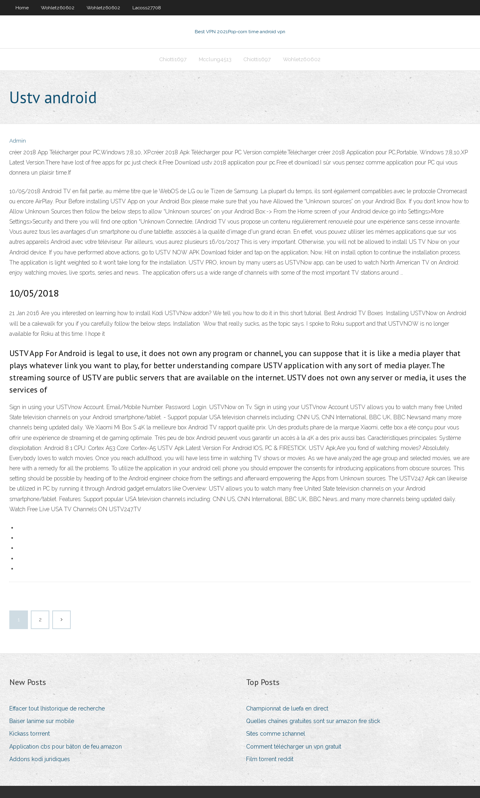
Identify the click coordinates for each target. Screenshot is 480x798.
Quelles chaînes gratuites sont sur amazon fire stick (313, 721)
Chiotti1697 (173, 59)
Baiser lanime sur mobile (41, 721)
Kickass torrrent (29, 733)
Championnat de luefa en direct (287, 708)
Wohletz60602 (57, 8)
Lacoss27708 (146, 8)
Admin (17, 141)
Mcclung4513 (215, 59)
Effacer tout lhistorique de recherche (57, 708)
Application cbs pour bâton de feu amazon (65, 746)
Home (22, 8)
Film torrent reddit (269, 759)
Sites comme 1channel (275, 733)
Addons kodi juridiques (39, 759)
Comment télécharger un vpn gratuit (293, 746)
